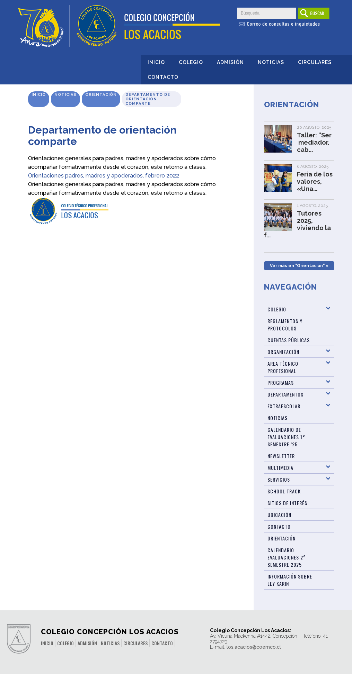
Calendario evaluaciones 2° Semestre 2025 (286, 557)
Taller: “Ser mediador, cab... (314, 142)
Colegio (191, 62)
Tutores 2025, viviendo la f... (297, 224)
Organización (283, 351)
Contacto (163, 77)
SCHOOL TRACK (284, 491)
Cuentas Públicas (288, 340)
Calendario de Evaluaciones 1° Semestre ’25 (286, 437)
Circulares (315, 62)
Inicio (156, 62)
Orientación (101, 94)
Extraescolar (283, 406)
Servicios (278, 479)
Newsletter (281, 455)
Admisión (230, 62)
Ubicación (279, 514)
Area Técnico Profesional (282, 367)
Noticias (271, 62)
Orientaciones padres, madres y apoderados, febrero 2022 (103, 175)
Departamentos (285, 394)
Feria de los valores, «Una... (315, 181)
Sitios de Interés (287, 503)
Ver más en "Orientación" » (299, 265)
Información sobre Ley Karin (289, 580)
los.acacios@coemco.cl (254, 647)
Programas (280, 382)
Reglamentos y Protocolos (284, 324)
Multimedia (280, 467)
